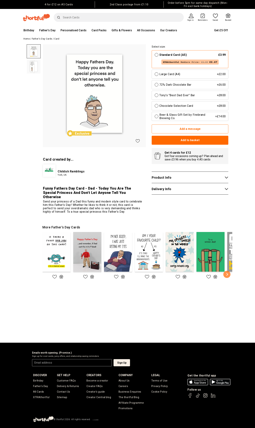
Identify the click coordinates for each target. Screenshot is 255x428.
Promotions (126, 408)
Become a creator (97, 380)
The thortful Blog (129, 397)
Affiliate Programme (131, 402)
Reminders (203, 20)
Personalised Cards (73, 30)
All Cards (38, 391)
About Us (124, 380)
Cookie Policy (159, 391)
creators (93, 375)
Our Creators (168, 30)
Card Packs (99, 30)
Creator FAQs (94, 386)
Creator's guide (95, 391)
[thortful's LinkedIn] (213, 397)
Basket (228, 20)
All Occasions (146, 30)
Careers (123, 386)
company (126, 375)
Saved (215, 20)
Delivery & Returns (68, 386)
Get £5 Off (221, 30)
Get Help (63, 375)
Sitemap (62, 397)
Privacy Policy (159, 386)
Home (26, 39)
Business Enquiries (130, 391)
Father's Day (47, 30)
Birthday (28, 30)
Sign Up (121, 362)
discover (40, 375)
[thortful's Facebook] (190, 397)
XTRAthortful (41, 397)
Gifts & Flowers (122, 30)
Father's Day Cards (42, 39)
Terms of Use (159, 380)
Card (56, 39)
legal (155, 375)
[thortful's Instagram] (205, 397)
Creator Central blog (98, 397)
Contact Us (63, 391)
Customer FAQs (66, 380)
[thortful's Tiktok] (198, 397)
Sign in (190, 20)
